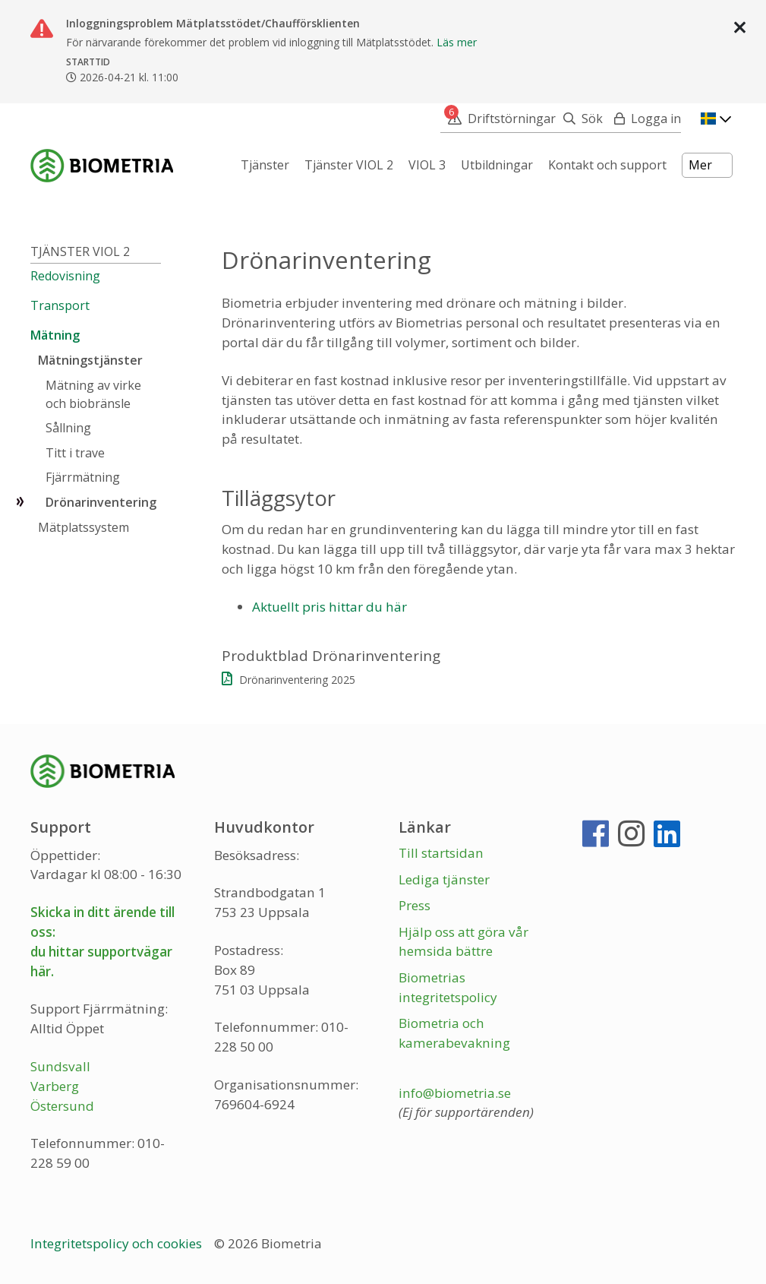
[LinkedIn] (667, 840)
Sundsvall (60, 1066)
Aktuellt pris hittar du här (329, 606)
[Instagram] (631, 840)
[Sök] (579, 118)
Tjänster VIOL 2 (80, 251)
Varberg (54, 1086)
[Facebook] (595, 840)
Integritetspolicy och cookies (117, 1243)
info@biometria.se (455, 1093)
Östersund (62, 1106)
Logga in (656, 118)
